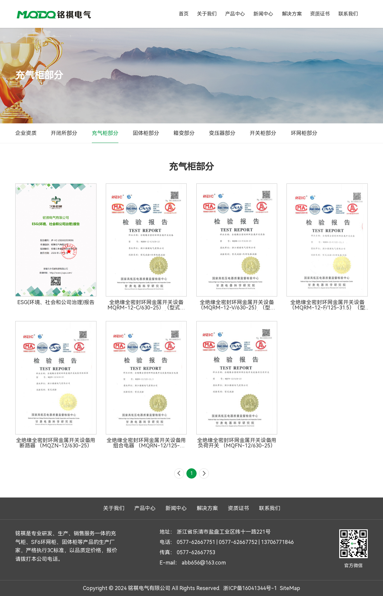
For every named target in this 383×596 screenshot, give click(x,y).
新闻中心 (263, 14)
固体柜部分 (146, 133)
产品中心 (235, 14)
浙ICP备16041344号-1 (250, 588)
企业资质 (25, 133)
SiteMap (290, 588)
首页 (184, 14)
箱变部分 (184, 133)
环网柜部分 (304, 133)
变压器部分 (222, 133)
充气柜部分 (105, 133)
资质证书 (320, 14)
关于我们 (207, 14)
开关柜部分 (263, 133)
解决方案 (292, 14)
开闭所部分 (64, 133)
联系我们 (348, 14)
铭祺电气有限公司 (53, 14)
